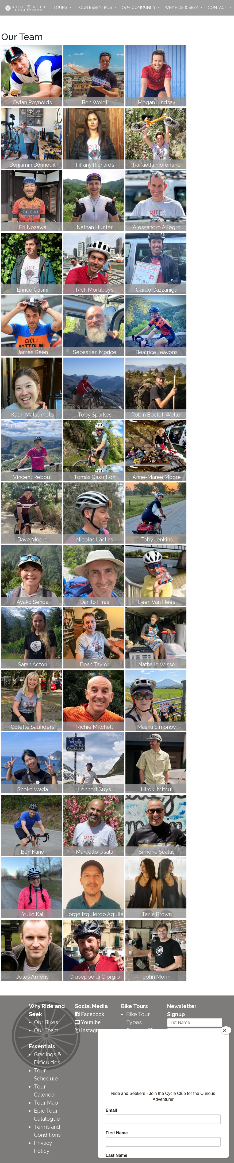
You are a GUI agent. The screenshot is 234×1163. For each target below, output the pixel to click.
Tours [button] (60, 7)
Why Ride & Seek (182, 7)
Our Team (46, 1030)
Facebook (92, 1014)
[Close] (226, 1030)
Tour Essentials (95, 7)
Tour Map (46, 1102)
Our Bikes (46, 1022)
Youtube (91, 1022)
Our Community (139, 7)
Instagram (93, 1030)
